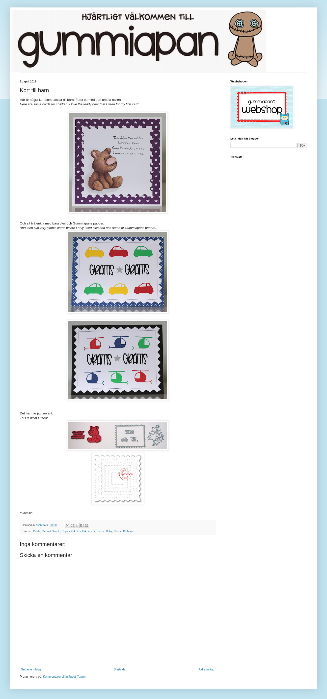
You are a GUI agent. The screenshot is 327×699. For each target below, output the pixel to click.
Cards (36, 531)
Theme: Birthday (123, 531)
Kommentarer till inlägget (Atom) (64, 676)
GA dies (76, 531)
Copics (66, 531)
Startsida (119, 669)
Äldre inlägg (206, 669)
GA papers (88, 531)
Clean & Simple (51, 531)
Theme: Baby (104, 531)
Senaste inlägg (31, 669)
